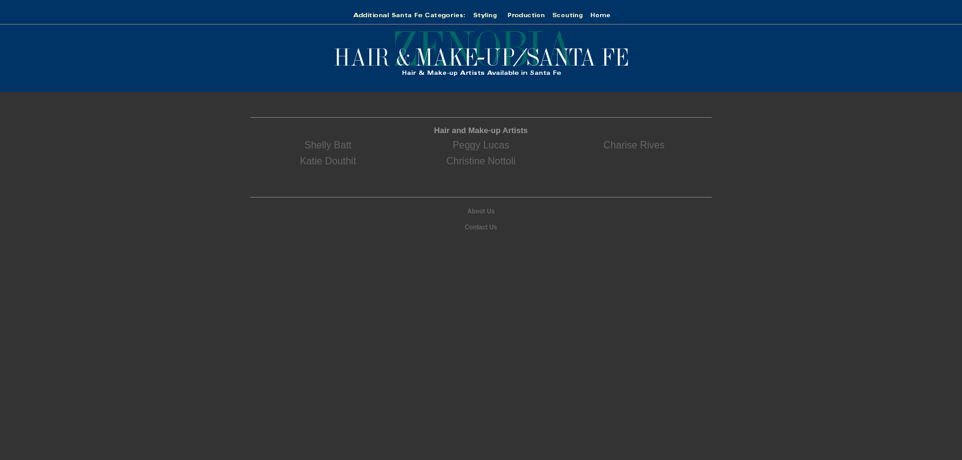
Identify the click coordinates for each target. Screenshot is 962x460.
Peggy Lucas (481, 145)
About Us (481, 211)
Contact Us (481, 227)
